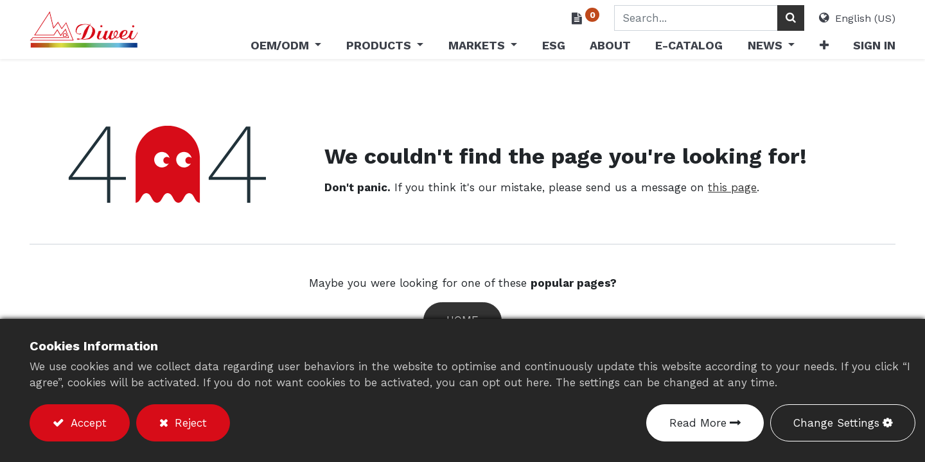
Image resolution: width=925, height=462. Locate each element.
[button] (823, 48)
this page (732, 187)
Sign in (874, 45)
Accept (87, 422)
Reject (189, 422)
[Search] (790, 18)
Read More (698, 422)
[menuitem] (553, 48)
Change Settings (836, 422)
